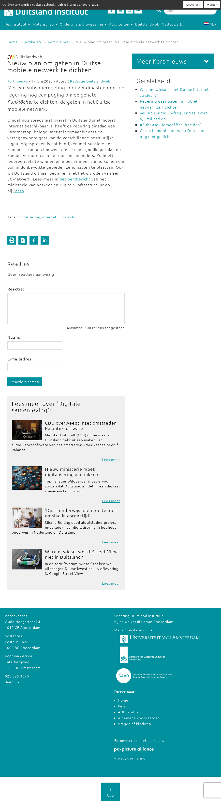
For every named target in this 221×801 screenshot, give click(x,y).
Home (12, 41)
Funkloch (66, 216)
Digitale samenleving (46, 407)
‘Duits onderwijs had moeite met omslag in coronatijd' (81, 512)
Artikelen (33, 41)
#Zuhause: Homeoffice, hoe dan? (171, 124)
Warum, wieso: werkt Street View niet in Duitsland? (81, 554)
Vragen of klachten (134, 723)
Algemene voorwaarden (139, 717)
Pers (122, 706)
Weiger (212, 4)
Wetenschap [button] (44, 24)
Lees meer (111, 459)
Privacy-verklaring (130, 758)
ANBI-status (128, 711)
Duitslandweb (147, 24)
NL (210, 24)
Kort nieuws (58, 41)
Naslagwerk (172, 24)
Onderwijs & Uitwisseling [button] (83, 24)
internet (49, 216)
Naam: (13, 337)
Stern (19, 190)
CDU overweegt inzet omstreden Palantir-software (81, 425)
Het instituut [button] (17, 24)
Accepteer (193, 4)
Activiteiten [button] (121, 24)
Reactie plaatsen (24, 381)
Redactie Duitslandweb (90, 81)
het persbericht (75, 178)
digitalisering (28, 216)
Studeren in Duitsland (25, 33)
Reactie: (15, 288)
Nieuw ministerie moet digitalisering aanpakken (71, 471)
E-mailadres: (20, 358)
